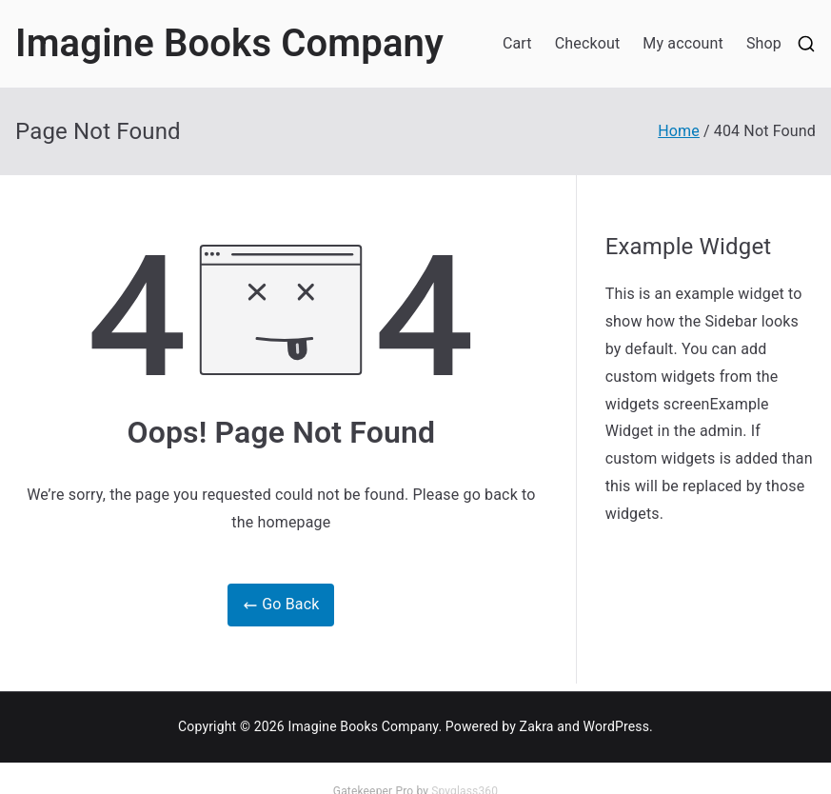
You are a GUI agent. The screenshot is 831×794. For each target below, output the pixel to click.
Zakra (537, 726)
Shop (764, 43)
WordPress (616, 726)
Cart (517, 43)
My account (683, 43)
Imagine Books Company (229, 43)
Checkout (588, 43)
